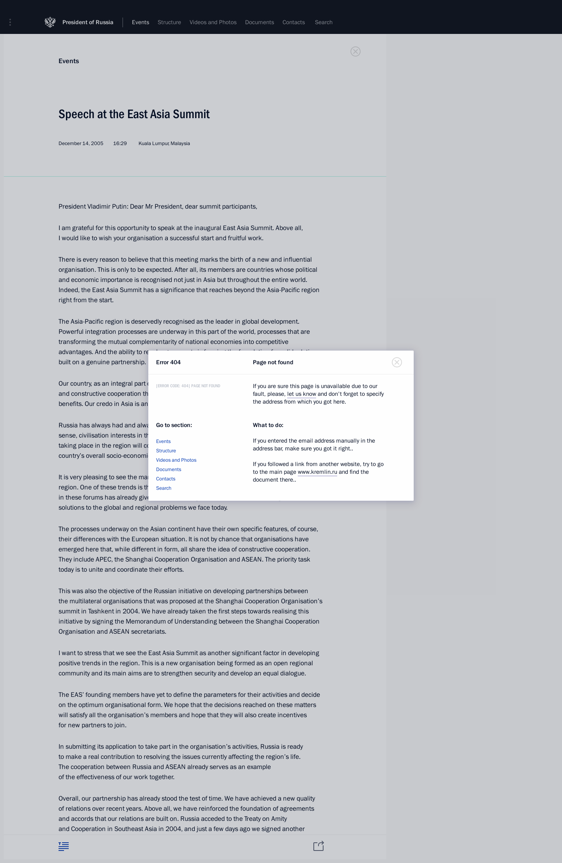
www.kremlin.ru (317, 472)
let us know (301, 394)
